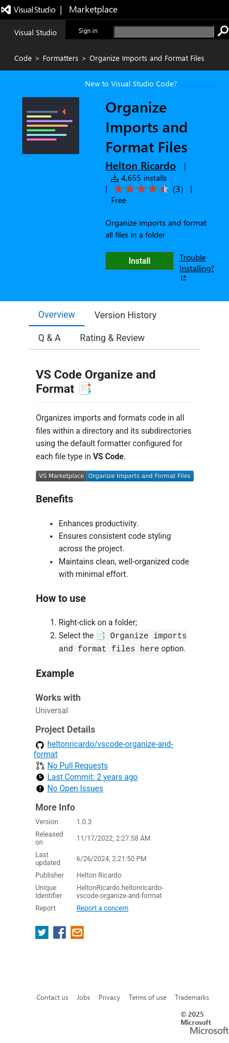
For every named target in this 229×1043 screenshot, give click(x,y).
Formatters (61, 58)
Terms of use (147, 997)
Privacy (109, 997)
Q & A (49, 338)
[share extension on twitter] (43, 935)
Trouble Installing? (196, 267)
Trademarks (192, 997)
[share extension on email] (77, 935)
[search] (163, 32)
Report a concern (102, 908)
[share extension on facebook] (60, 935)
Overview (56, 314)
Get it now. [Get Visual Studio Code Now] (197, 83)
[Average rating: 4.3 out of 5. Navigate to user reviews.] (146, 189)
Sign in (88, 30)
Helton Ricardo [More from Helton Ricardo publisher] (140, 165)
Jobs (83, 997)
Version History (126, 315)
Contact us (52, 997)
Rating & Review (112, 338)
